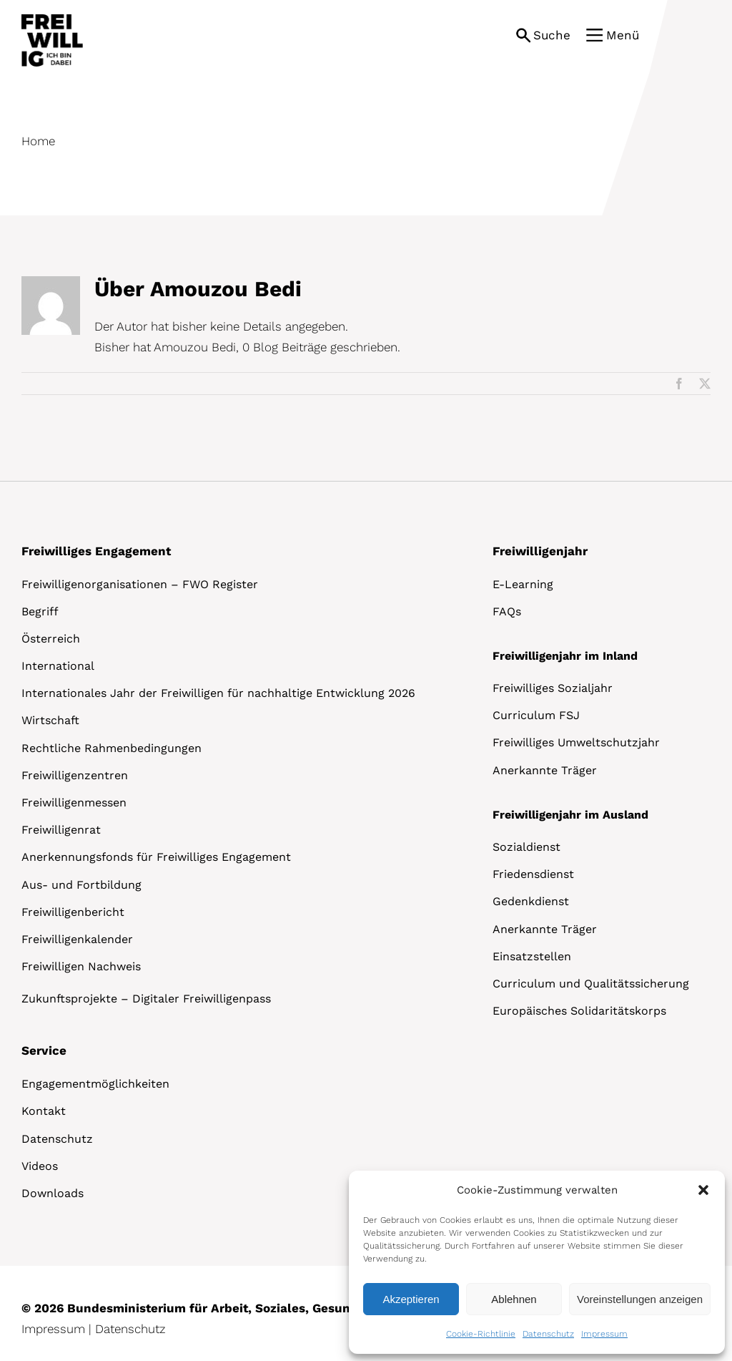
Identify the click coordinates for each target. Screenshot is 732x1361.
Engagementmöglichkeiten (95, 1084)
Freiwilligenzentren (74, 775)
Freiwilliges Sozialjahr (553, 688)
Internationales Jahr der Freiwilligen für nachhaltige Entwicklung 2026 (218, 693)
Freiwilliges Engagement (96, 551)
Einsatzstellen (532, 956)
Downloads (52, 1193)
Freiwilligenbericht (72, 912)
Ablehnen (513, 1299)
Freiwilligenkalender (77, 939)
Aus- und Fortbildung (81, 885)
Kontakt (43, 1111)
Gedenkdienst (531, 901)
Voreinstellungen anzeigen (640, 1299)
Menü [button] (622, 35)
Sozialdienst (526, 847)
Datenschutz (548, 1334)
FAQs (507, 611)
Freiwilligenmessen (74, 802)
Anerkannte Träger (545, 770)
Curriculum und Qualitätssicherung (591, 983)
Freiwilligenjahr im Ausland (570, 814)
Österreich (50, 638)
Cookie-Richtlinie (480, 1334)
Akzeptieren (410, 1299)
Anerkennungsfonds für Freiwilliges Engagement (156, 857)
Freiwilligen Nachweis (81, 966)
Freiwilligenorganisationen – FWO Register (139, 584)
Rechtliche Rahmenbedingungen (111, 748)
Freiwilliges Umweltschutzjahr (576, 742)
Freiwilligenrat (61, 829)
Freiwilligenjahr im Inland (565, 656)
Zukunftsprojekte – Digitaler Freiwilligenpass (146, 998)
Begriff (40, 611)
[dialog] (537, 1262)
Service (43, 1050)
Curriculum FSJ (536, 715)
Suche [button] (551, 35)
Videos (39, 1166)
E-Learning (523, 584)
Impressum (604, 1334)
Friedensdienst (533, 874)
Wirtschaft (50, 720)
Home (38, 141)
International (57, 666)
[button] (703, 1190)
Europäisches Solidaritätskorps (579, 1011)
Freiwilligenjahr (540, 551)
